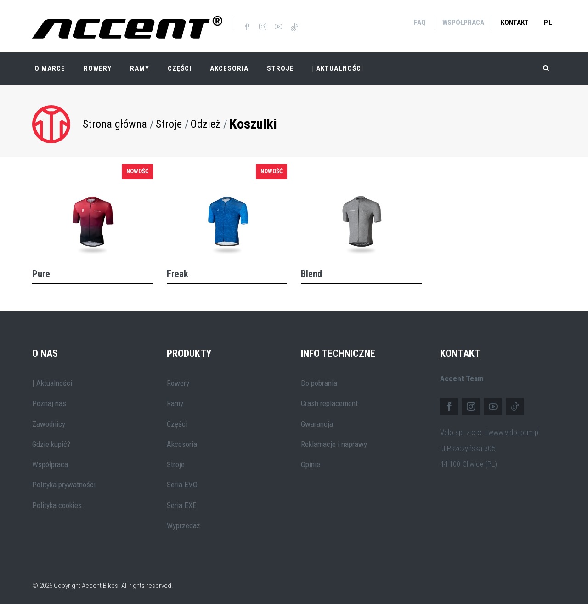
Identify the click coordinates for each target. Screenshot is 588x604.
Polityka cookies (57, 501)
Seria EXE (182, 501)
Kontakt (515, 22)
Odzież (205, 119)
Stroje (280, 64)
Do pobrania (319, 379)
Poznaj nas (49, 399)
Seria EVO (182, 480)
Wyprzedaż (183, 521)
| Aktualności (337, 64)
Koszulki (253, 120)
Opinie (310, 460)
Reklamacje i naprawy (334, 440)
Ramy (139, 64)
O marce (49, 64)
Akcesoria (229, 64)
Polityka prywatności (64, 480)
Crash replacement (329, 399)
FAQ (420, 22)
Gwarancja (317, 419)
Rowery (98, 64)
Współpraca (463, 22)
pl (548, 22)
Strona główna (115, 119)
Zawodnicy (48, 419)
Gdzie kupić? (51, 440)
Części (180, 64)
